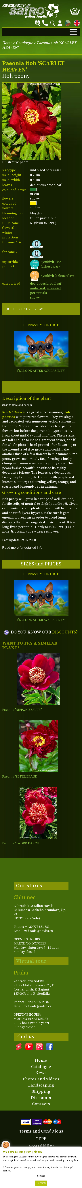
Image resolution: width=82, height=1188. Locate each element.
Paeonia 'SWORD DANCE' (20, 843)
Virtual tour (31, 961)
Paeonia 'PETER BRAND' (20, 776)
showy (35, 298)
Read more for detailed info (22, 547)
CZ (67, 22)
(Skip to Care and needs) (17, 405)
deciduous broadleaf (45, 284)
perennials (38, 293)
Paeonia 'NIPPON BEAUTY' (22, 710)
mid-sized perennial (45, 288)
